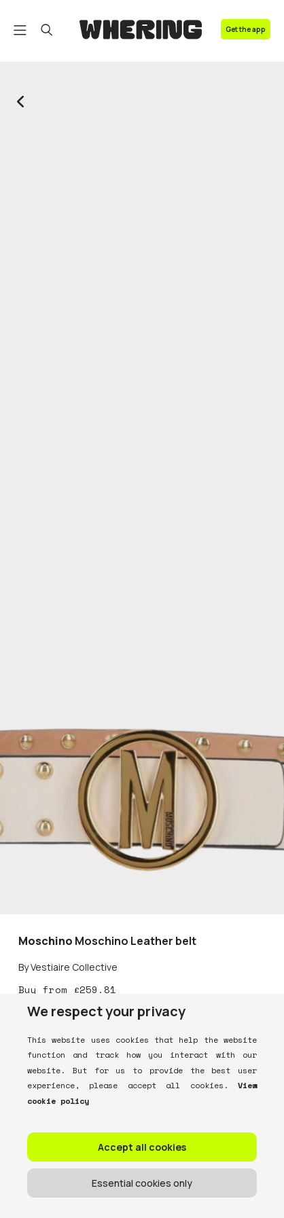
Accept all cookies (142, 1147)
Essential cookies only (142, 1183)
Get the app (246, 29)
